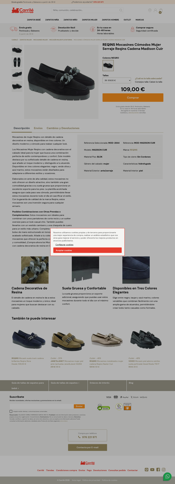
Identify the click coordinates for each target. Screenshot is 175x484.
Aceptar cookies (64, 250)
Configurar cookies (64, 244)
